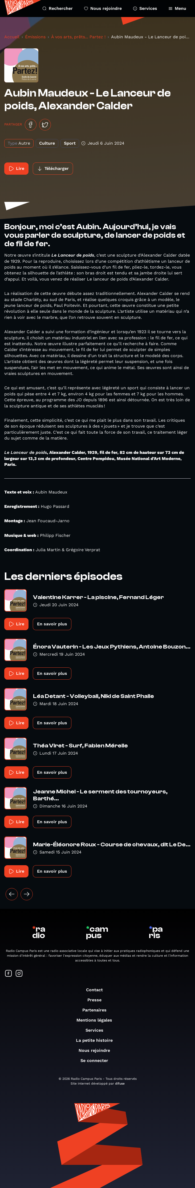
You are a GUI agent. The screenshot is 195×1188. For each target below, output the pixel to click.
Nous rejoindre (103, 8)
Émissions (35, 36)
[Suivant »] (26, 894)
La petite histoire (97, 1040)
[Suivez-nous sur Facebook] (8, 973)
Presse (97, 999)
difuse (120, 1083)
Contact (97, 989)
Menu (177, 8)
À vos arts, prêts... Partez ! (78, 36)
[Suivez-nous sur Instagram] (19, 973)
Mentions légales (96, 1020)
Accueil (11, 36)
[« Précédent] (12, 894)
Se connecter (96, 1060)
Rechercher (57, 8)
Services (145, 8)
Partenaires (97, 1010)
